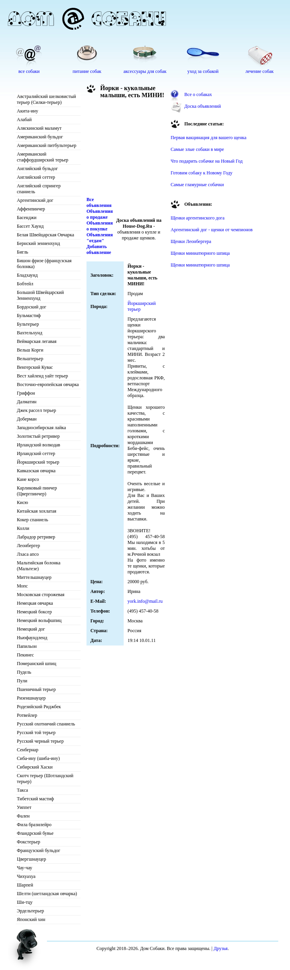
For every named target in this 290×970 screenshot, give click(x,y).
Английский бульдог (37, 168)
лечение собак (259, 71)
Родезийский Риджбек (39, 706)
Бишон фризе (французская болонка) (44, 263)
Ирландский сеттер (36, 453)
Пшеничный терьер (36, 689)
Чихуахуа (26, 876)
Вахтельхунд (29, 332)
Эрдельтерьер (30, 911)
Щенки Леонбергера (191, 241)
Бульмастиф (29, 315)
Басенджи (26, 217)
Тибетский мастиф (35, 798)
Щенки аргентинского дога (198, 218)
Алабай (24, 119)
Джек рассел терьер (36, 410)
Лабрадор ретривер (36, 537)
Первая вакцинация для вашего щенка (209, 137)
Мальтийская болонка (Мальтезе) (38, 565)
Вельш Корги (30, 350)
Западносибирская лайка (41, 427)
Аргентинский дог (35, 200)
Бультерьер (28, 324)
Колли (23, 528)
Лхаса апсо (28, 554)
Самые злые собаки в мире (197, 149)
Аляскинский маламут (39, 128)
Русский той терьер (36, 732)
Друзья (221, 948)
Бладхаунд (27, 275)
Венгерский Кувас (35, 367)
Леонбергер (28, 545)
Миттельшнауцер (34, 577)
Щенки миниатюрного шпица (200, 253)
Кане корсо (28, 479)
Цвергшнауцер (31, 859)
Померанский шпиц (36, 663)
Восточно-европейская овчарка (48, 384)
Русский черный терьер (40, 741)
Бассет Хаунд (30, 226)
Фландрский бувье (35, 833)
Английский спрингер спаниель (39, 188)
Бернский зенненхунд (38, 243)
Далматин (26, 401)
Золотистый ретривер (38, 436)
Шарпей (25, 885)
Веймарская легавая (36, 341)
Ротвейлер (27, 715)
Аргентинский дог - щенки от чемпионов (212, 229)
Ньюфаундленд (32, 637)
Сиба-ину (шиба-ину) (38, 758)
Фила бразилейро (34, 824)
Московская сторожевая (41, 594)
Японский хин (31, 919)
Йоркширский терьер (38, 462)
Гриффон (26, 393)
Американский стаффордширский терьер (42, 157)
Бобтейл (25, 283)
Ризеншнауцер (31, 698)
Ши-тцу (24, 902)
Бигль (22, 252)
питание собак (87, 71)
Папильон (27, 646)
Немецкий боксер (34, 612)
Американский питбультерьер (46, 145)
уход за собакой (203, 71)
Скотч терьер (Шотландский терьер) (45, 778)
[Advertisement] (125, 150)
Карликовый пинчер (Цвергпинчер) (37, 491)
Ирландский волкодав (38, 445)
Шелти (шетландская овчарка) (47, 893)
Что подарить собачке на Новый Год (207, 161)
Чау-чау (24, 867)
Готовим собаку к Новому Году (201, 173)
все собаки (29, 71)
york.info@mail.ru (145, 601)
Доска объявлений (202, 106)
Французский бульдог (38, 850)
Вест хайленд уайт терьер (42, 376)
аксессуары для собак (145, 71)
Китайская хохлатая (36, 511)
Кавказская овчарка (36, 470)
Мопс (22, 586)
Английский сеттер (36, 177)
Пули (22, 681)
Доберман (27, 419)
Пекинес (25, 655)
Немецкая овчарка (35, 603)
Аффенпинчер (31, 209)
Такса (22, 790)
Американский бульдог (40, 137)
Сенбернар (27, 749)
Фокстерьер (28, 842)
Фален (23, 816)
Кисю (22, 502)
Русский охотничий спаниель (46, 724)
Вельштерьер (30, 358)
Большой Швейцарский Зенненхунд (40, 295)
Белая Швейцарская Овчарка (45, 235)
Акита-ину (27, 111)
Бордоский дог (31, 307)
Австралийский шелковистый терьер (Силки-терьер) (46, 99)
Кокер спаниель (32, 519)
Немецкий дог (31, 629)
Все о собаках (198, 94)
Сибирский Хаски (35, 767)
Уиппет (24, 807)
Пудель (24, 672)
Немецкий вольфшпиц (39, 620)
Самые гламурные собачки (197, 184)
